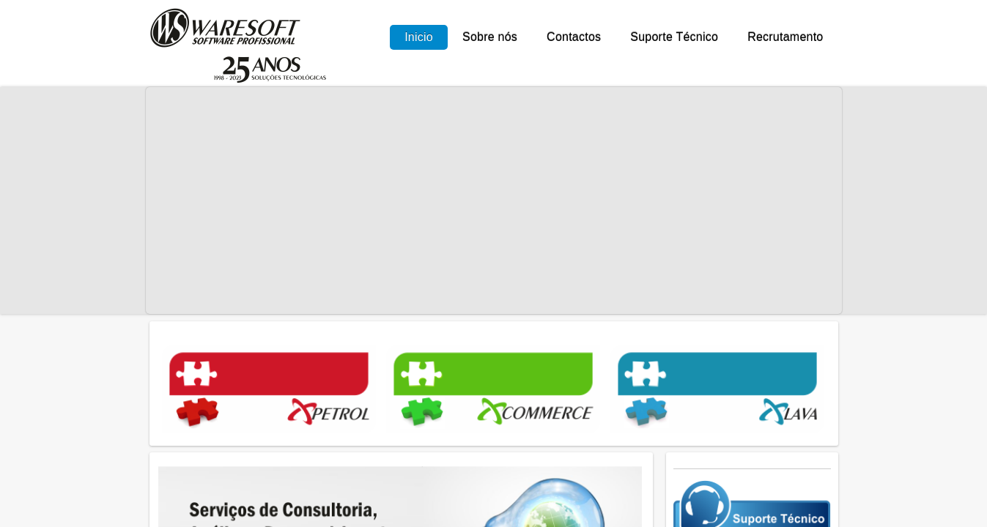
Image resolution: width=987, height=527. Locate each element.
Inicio (418, 37)
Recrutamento (785, 37)
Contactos (574, 37)
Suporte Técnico (674, 37)
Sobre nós (489, 37)
